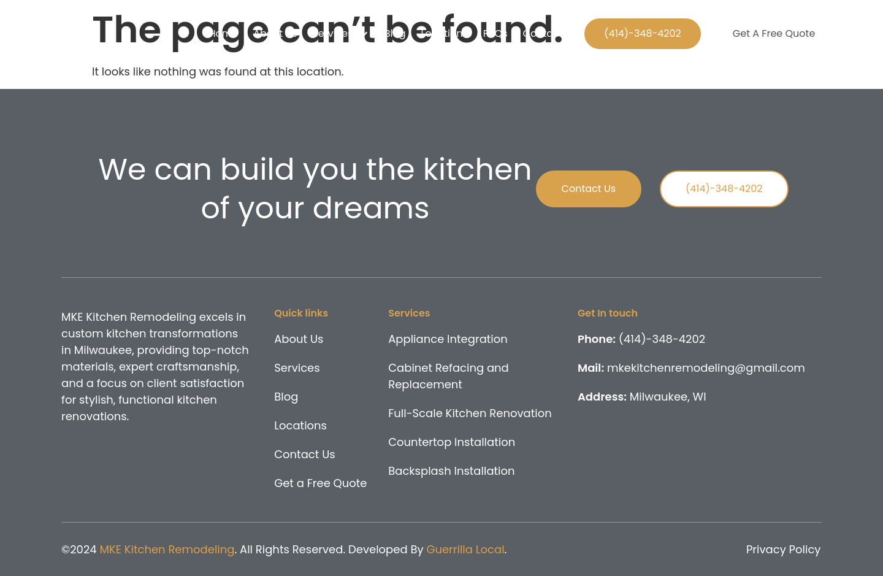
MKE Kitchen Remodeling (166, 549)
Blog (395, 33)
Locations (444, 33)
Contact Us (550, 33)
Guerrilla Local (465, 549)
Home (223, 33)
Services (340, 34)
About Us (275, 33)
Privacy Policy (783, 549)
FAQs (495, 33)
